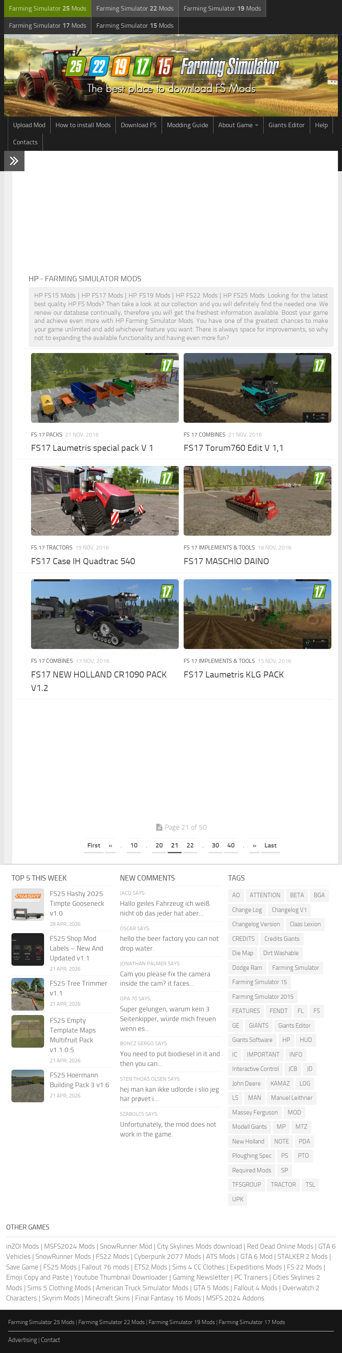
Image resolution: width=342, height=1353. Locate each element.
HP (286, 1040)
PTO (303, 1155)
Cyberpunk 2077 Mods (167, 1256)
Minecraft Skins (107, 1298)
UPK (237, 1199)
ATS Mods (220, 1256)
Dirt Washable (281, 953)
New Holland (248, 1141)
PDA (304, 1141)
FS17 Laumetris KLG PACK (234, 674)
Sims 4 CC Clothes (198, 1267)
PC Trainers (251, 1277)
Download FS (139, 125)
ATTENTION (265, 895)
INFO (295, 1054)
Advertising (22, 1340)
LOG (305, 1083)
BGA (319, 895)
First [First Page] (93, 845)
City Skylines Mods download (199, 1246)
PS (284, 1155)
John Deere (246, 1083)
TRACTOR (283, 1184)
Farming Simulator (295, 967)
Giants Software (252, 1040)
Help (321, 125)
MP (281, 1126)
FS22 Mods (112, 1256)
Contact (50, 1340)
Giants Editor (287, 125)
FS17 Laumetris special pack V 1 (92, 448)
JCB (293, 1069)
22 (190, 845)
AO (236, 895)
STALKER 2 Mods (303, 1256)
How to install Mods (83, 125)
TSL (310, 1184)
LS (235, 1097)
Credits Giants (282, 938)
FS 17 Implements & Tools (219, 547)
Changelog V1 (289, 910)
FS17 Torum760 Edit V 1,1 (234, 448)
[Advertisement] (181, 212)
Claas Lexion (305, 924)
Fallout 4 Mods (256, 1288)
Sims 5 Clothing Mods (59, 1288)
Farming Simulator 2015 (262, 996)
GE (235, 1025)
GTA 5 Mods (211, 1288)
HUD (306, 1040)
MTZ (301, 1126)
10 (134, 845)
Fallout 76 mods (105, 1267)
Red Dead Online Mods (280, 1246)
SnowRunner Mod (126, 1246)
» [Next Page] (254, 845)
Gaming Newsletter (201, 1277)
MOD (294, 1112)
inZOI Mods (22, 1246)
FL (301, 1011)
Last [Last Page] (270, 845)
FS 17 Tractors (52, 547)
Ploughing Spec (251, 1155)
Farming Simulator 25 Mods (41, 1322)
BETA (297, 895)
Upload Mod (29, 125)
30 (215, 845)
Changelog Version (256, 924)
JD (310, 1069)
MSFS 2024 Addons (235, 1298)
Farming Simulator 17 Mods (252, 1322)
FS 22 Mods (304, 1267)
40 (231, 845)
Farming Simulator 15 (259, 982)
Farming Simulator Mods (47, 8)
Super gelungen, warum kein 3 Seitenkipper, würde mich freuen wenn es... (168, 1019)
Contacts (25, 142)
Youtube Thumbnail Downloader (121, 1277)
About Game (235, 125)
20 (159, 845)
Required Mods (251, 1170)
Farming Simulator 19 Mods (182, 1322)
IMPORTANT (263, 1054)
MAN (254, 1097)
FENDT (279, 1011)
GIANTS (259, 1025)
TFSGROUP (246, 1184)
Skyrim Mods (61, 1298)
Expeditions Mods (256, 1267)
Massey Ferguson (255, 1112)
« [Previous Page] (110, 845)
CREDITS (243, 938)
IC (234, 1054)
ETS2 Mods (150, 1267)
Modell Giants (249, 1126)
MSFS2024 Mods (69, 1246)
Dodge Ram (247, 967)
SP (284, 1170)
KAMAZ (280, 1083)
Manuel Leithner (292, 1097)
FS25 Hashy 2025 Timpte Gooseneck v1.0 (77, 903)
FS (316, 1011)
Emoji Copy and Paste (37, 1277)
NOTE (281, 1141)
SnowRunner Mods (63, 1256)
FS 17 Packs (46, 434)
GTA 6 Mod (256, 1256)
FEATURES (246, 1011)
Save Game (22, 1267)
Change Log (247, 910)
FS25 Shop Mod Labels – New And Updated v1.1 (76, 948)
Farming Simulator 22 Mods (111, 1322)
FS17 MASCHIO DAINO (226, 561)
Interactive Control (255, 1069)
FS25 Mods (60, 1267)
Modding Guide (187, 125)
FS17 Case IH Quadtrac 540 (83, 561)
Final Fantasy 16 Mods (168, 1298)
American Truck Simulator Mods (142, 1288)
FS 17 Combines (205, 434)
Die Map (242, 953)
